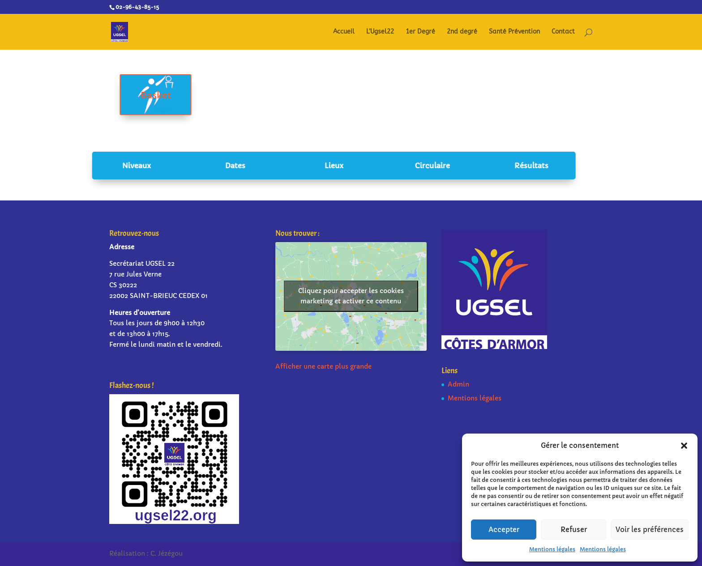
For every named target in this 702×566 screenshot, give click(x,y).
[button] (684, 445)
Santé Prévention (514, 32)
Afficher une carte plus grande (323, 366)
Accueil (344, 32)
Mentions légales (552, 549)
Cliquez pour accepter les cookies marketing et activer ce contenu (351, 296)
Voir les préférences (650, 529)
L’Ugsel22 (380, 32)
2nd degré (462, 32)
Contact (563, 32)
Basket (170, 95)
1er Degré (420, 32)
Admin (458, 384)
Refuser (574, 529)
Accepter (503, 529)
